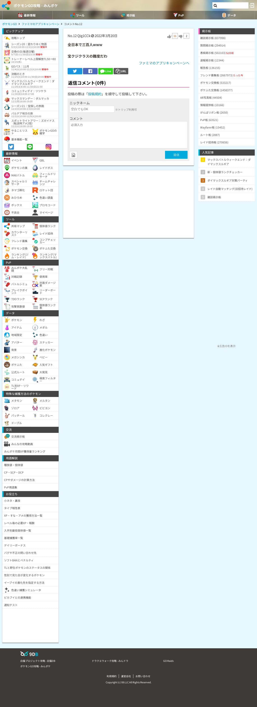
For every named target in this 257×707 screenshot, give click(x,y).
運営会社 (126, 676)
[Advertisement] (128, 201)
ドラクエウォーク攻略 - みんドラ (110, 661)
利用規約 (112, 676)
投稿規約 (94, 93)
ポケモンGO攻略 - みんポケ (36, 5)
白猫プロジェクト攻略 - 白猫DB (37, 661)
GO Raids (168, 661)
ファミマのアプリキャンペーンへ (164, 63)
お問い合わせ (142, 676)
